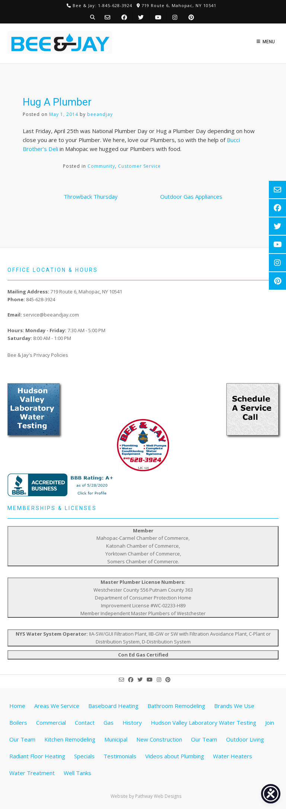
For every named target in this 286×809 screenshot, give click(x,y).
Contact (85, 722)
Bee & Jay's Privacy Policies (37, 355)
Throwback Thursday (91, 196)
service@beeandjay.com (51, 314)
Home (17, 705)
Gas (109, 722)
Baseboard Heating (113, 705)
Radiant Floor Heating (37, 756)
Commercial (51, 722)
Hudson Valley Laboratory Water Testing (203, 722)
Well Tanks (77, 773)
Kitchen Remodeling (69, 739)
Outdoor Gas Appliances (191, 196)
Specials (84, 756)
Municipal (115, 739)
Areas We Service (56, 705)
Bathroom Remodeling (176, 705)
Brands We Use (234, 705)
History (132, 722)
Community (101, 166)
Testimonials (120, 756)
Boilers (18, 722)
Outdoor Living (245, 739)
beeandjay (100, 114)
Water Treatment (32, 773)
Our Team (204, 739)
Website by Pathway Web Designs (146, 796)
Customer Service (139, 166)
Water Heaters (232, 756)
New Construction (159, 739)
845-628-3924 (40, 299)
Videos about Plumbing (174, 756)
